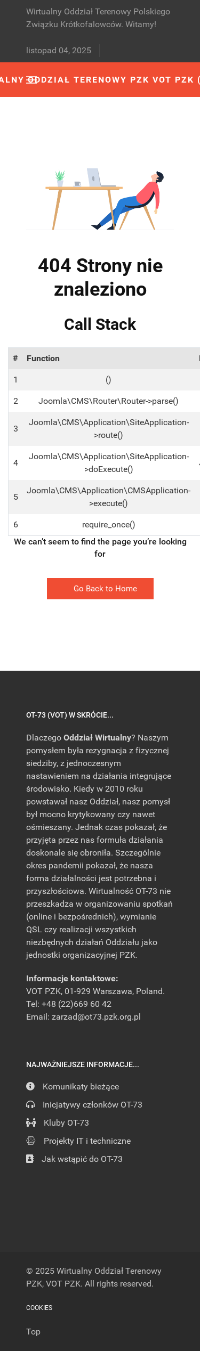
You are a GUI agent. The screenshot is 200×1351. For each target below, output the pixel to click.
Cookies (39, 1308)
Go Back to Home (100, 588)
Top (33, 1331)
